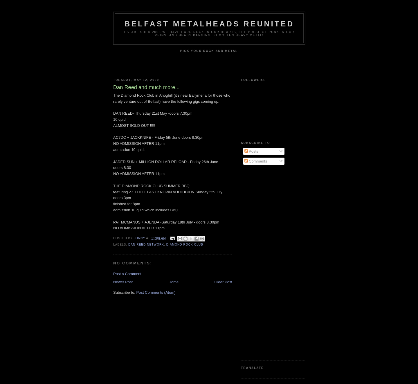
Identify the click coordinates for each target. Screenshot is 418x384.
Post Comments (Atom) (156, 292)
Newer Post (123, 282)
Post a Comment (127, 274)
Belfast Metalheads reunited (209, 23)
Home (174, 282)
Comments (255, 161)
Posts (251, 151)
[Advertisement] (264, 266)
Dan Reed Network (146, 244)
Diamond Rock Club (184, 244)
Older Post (223, 282)
